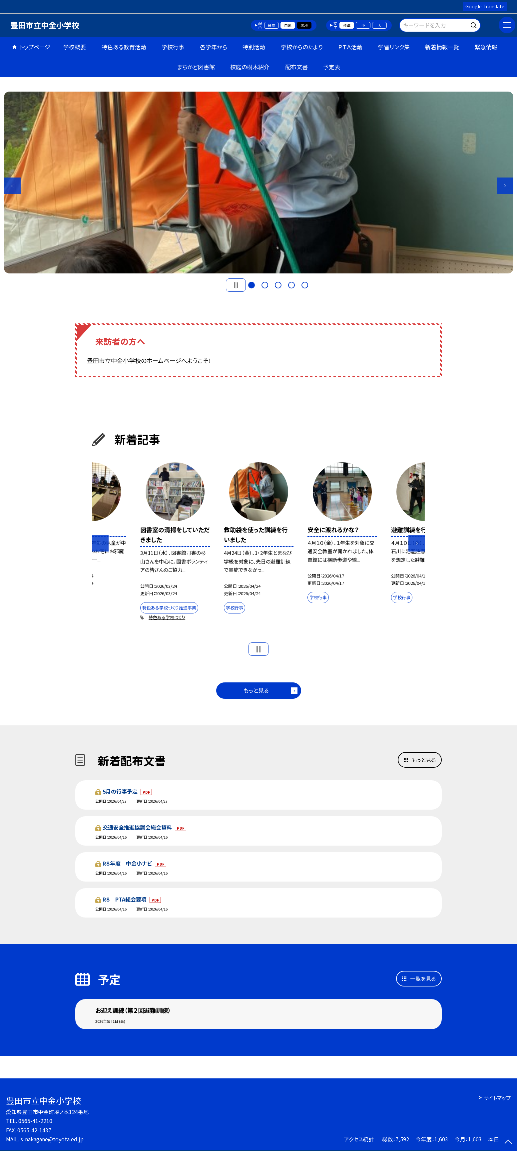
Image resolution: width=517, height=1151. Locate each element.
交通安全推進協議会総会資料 (138, 827)
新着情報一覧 (442, 47)
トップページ (35, 47)
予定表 (331, 67)
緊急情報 (486, 47)
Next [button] (505, 186)
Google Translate (484, 6)
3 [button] (278, 285)
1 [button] (251, 285)
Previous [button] (12, 186)
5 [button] (304, 285)
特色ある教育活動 (124, 47)
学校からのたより (302, 47)
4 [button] (291, 285)
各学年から (213, 47)
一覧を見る (423, 978)
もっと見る (256, 690)
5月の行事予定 (121, 791)
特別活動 (254, 47)
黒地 (304, 25)
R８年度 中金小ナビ (128, 863)
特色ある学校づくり (167, 617)
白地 (287, 25)
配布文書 (296, 67)
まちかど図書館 (196, 67)
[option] (258, 182)
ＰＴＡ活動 (350, 47)
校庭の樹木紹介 (249, 67)
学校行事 (173, 47)
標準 (346, 25)
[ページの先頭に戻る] (508, 1142)
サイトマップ (497, 1098)
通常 (271, 25)
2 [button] (264, 285)
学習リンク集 (394, 47)
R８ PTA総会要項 (125, 899)
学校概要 (74, 47)
